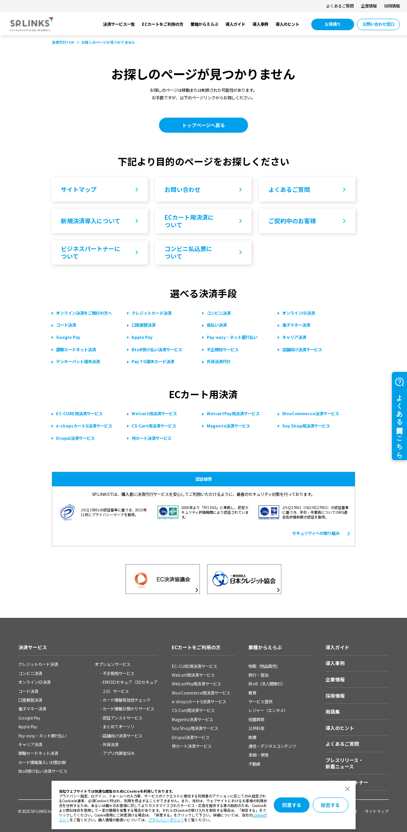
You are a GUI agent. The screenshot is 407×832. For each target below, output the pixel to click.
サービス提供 (260, 701)
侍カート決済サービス (191, 746)
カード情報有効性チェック (126, 700)
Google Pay (29, 718)
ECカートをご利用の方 (162, 24)
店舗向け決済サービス (122, 736)
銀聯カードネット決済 (38, 753)
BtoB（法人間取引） (266, 684)
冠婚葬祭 (256, 719)
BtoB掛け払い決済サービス (42, 771)
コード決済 (28, 691)
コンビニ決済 (30, 673)
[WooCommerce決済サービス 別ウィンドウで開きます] (310, 414)
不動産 (254, 764)
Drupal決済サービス (190, 737)
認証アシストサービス (122, 718)
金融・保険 (258, 755)
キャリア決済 (30, 744)
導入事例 (260, 24)
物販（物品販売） (264, 666)
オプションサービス (112, 664)
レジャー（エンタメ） (268, 710)
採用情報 (392, 6)
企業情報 (369, 6)
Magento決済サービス (192, 719)
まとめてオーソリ (118, 726)
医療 (252, 737)
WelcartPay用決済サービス (196, 684)
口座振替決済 (30, 700)
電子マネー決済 (32, 709)
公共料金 (256, 728)
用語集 (333, 711)
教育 (252, 693)
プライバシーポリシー (166, 819)
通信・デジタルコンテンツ (272, 746)
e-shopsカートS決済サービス (199, 701)
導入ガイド (235, 24)
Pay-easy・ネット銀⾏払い (42, 736)
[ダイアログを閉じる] (347, 789)
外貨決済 (110, 744)
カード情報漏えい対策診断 (42, 762)
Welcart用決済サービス (193, 675)
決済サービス (32, 647)
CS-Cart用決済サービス (193, 710)
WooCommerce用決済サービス (201, 693)
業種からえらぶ (204, 24)
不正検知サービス (118, 673)
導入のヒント (287, 24)
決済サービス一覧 (119, 24)
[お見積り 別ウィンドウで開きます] (332, 24)
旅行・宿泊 (258, 675)
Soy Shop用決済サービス (195, 728)
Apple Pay (27, 726)
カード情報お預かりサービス (128, 709)
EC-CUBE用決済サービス (194, 666)
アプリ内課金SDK (119, 753)
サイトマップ (377, 811)
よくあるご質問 (340, 6)
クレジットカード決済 (38, 664)
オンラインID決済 (34, 682)
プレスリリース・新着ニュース (344, 763)
